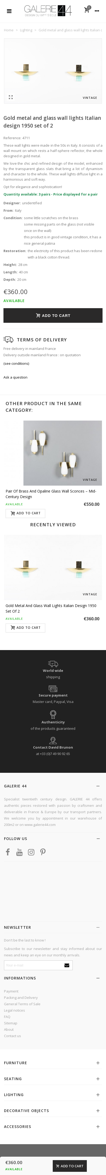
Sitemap (10, 1023)
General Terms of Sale (22, 1004)
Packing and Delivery (21, 997)
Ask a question (15, 377)
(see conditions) (16, 363)
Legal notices (14, 1010)
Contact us (12, 1035)
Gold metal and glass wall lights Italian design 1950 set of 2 (51, 608)
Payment (11, 991)
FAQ (7, 1016)
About (9, 1029)
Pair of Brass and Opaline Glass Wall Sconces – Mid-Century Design (51, 494)
